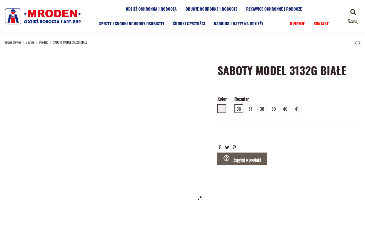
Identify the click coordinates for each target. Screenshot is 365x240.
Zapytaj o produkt (242, 159)
